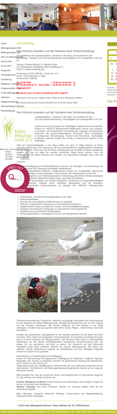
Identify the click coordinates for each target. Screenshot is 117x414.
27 (112, 79)
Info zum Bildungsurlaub (12, 57)
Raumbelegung (8, 111)
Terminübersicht (8, 75)
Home (3, 43)
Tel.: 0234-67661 (79, 412)
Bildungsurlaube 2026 (11, 48)
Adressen (5, 97)
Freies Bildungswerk (10, 93)
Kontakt (110, 87)
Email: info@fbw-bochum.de (102, 412)
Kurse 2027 (6, 66)
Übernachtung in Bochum (12, 106)
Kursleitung (6, 79)
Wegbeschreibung (9, 102)
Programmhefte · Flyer (11, 88)
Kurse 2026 (6, 61)
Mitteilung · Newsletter (11, 84)
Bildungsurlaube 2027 (11, 52)
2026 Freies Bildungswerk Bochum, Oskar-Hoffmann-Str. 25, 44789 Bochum (54, 405)
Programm (6, 70)
